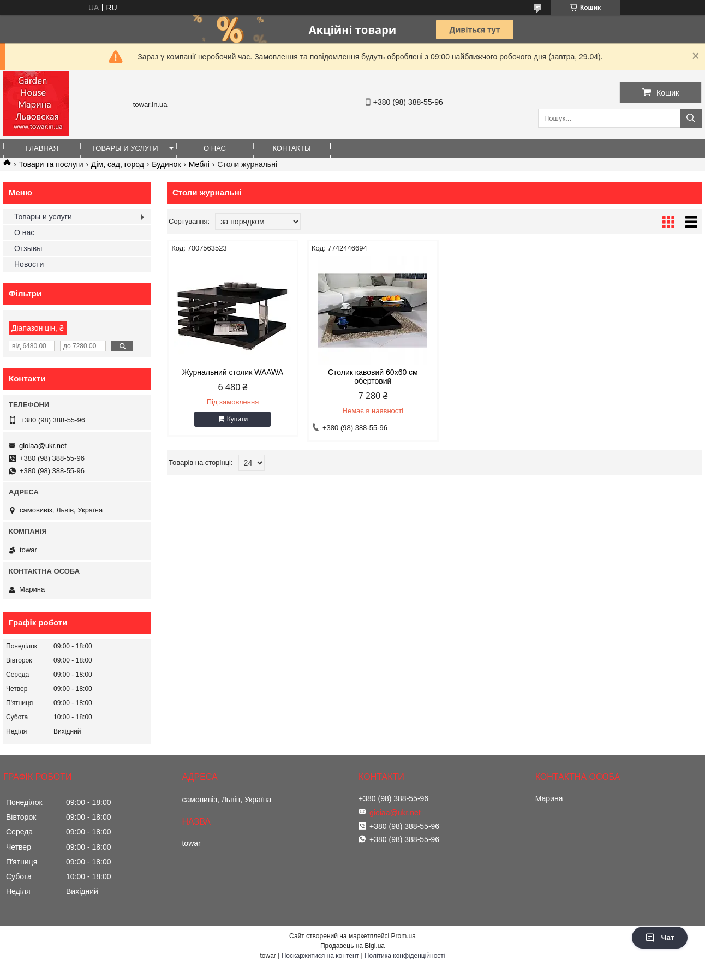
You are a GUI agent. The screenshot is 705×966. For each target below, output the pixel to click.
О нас (215, 148)
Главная (42, 148)
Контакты (291, 148)
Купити (235, 419)
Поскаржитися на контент (320, 955)
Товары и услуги (125, 148)
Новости (29, 264)
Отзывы (28, 248)
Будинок (166, 164)
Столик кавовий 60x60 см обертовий (366, 376)
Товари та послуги (51, 164)
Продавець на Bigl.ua (352, 946)
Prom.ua (403, 936)
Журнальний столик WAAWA (230, 372)
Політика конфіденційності (405, 955)
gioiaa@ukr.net (43, 446)
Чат (659, 938)
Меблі (199, 164)
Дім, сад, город (117, 164)
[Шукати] (691, 118)
